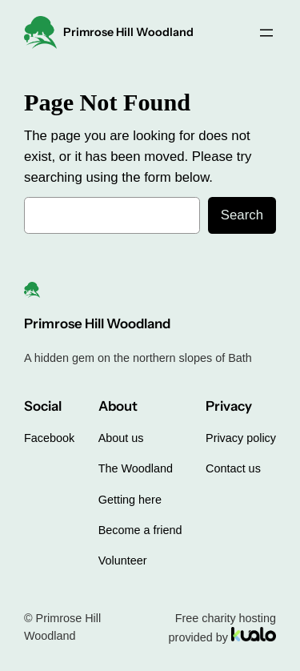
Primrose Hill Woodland (128, 32)
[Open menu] (266, 32)
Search (242, 215)
